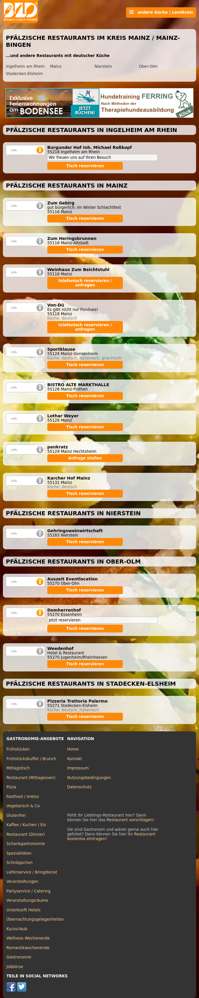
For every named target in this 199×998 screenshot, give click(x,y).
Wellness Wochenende (28, 938)
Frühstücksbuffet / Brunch (31, 759)
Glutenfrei (16, 815)
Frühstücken (18, 749)
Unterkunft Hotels (23, 910)
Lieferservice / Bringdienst (31, 872)
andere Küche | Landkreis (161, 12)
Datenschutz (79, 787)
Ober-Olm (148, 66)
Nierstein (103, 66)
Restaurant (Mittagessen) (30, 778)
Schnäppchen (19, 862)
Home (72, 749)
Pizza (11, 787)
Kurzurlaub (16, 929)
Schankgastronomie (25, 844)
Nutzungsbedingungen (89, 778)
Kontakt (74, 759)
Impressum (78, 768)
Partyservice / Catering (28, 891)
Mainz (56, 66)
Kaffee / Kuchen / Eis (26, 825)
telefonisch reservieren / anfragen (85, 283)
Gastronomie (18, 957)
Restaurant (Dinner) (25, 834)
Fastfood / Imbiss (22, 796)
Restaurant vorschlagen (130, 820)
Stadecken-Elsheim (24, 74)
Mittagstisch (18, 768)
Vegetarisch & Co (23, 806)
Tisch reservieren (85, 166)
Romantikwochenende (27, 948)
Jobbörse (14, 967)
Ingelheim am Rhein (25, 66)
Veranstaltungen (22, 881)
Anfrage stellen (85, 458)
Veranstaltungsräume (27, 900)
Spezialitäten (19, 853)
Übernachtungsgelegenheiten (35, 919)
